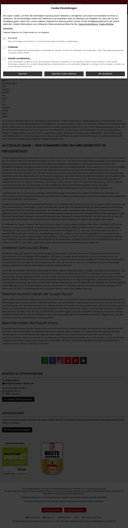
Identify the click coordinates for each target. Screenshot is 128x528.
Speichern (22, 74)
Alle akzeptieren (105, 74)
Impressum (8, 28)
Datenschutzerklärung (88, 24)
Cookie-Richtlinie (106, 24)
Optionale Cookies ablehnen (64, 74)
